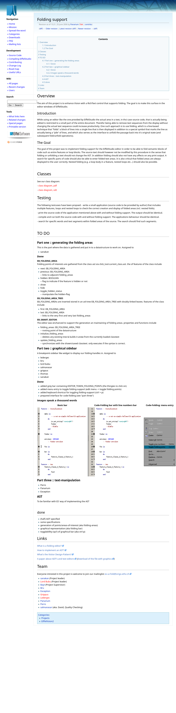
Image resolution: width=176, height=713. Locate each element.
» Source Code (14, 55)
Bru (42, 587)
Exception (45, 591)
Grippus (44, 594)
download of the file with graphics (94, 558)
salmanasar (46, 607)
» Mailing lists (14, 44)
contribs (88, 24)
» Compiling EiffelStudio (19, 58)
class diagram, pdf (47, 185)
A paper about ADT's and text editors (55, 558)
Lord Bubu (45, 581)
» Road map (13, 68)
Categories (43, 614)
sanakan (44, 578)
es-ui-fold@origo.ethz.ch (117, 573)
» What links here (16, 116)
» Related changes (16, 119)
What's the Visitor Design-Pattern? (54, 554)
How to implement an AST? (50, 550)
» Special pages (15, 123)
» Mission (12, 27)
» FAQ (10, 40)
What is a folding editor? (49, 545)
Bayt (42, 584)
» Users (11, 90)
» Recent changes (16, 86)
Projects (45, 618)
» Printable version (16, 126)
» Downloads (13, 37)
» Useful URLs (14, 72)
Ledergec (45, 597)
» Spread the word (16, 30)
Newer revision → (85, 28)
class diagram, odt (47, 189)
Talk (81, 24)
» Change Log (14, 65)
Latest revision (66, 28)
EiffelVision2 (47, 621)
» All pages (12, 83)
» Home (11, 23)
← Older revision (50, 28)
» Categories (13, 34)
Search (10, 96)
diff (41, 28)
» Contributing (14, 62)
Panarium (74, 24)
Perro (43, 604)
